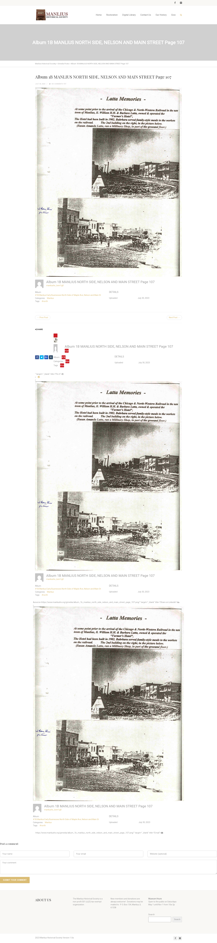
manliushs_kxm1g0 (55, 285)
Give (173, 15)
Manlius (50, 298)
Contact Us (145, 15)
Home (99, 15)
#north (45, 301)
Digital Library (129, 15)
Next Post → (174, 317)
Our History (161, 15)
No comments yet (57, 84)
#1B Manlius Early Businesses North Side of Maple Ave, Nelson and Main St (68, 295)
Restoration (112, 15)
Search (151, 914)
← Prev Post (42, 317)
